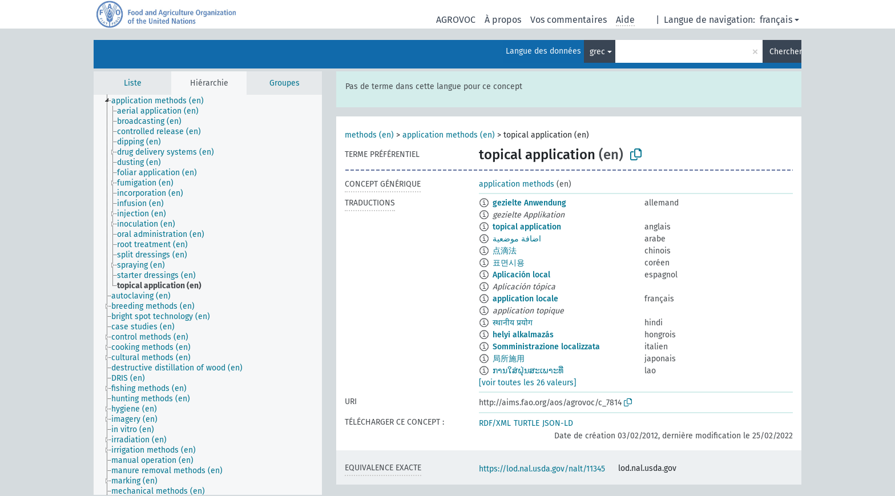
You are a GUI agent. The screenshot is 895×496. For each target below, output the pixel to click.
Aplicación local (521, 275)
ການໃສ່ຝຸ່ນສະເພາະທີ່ (528, 371)
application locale (525, 299)
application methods (516, 184)
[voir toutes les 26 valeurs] (527, 383)
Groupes (284, 83)
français (776, 19)
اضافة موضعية (517, 239)
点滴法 (505, 251)
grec (597, 52)
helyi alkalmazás (523, 335)
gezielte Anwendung (529, 203)
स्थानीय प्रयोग (513, 323)
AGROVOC (455, 19)
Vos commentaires (568, 19)
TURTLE (526, 423)
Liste (133, 83)
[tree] (208, 295)
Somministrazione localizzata (546, 347)
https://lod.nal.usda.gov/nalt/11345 (542, 469)
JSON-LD (557, 423)
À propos (503, 19)
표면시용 (509, 263)
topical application (527, 227)
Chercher (785, 52)
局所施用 (509, 359)
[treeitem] (162, 101)
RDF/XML (495, 423)
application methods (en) (448, 135)
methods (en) (369, 135)
